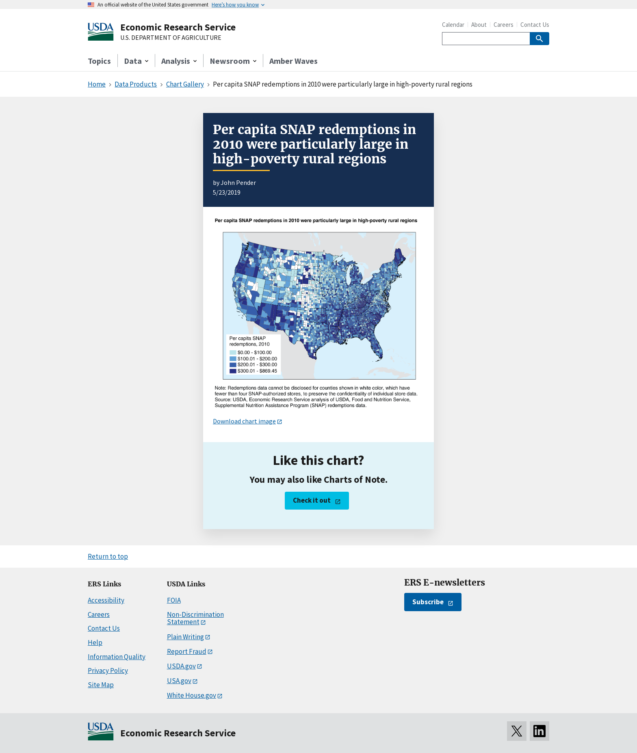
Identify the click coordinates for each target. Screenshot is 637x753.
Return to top (108, 556)
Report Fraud (186, 651)
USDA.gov (181, 666)
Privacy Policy (108, 670)
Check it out (312, 500)
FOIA (174, 600)
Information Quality (116, 656)
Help (95, 642)
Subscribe (428, 601)
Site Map (101, 684)
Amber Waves (293, 61)
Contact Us (534, 24)
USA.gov (179, 680)
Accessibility (106, 600)
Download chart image (244, 421)
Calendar (453, 24)
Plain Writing (185, 636)
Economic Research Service (178, 27)
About (479, 24)
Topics (99, 61)
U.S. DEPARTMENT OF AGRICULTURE (170, 37)
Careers (504, 24)
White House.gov (191, 695)
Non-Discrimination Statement (195, 618)
